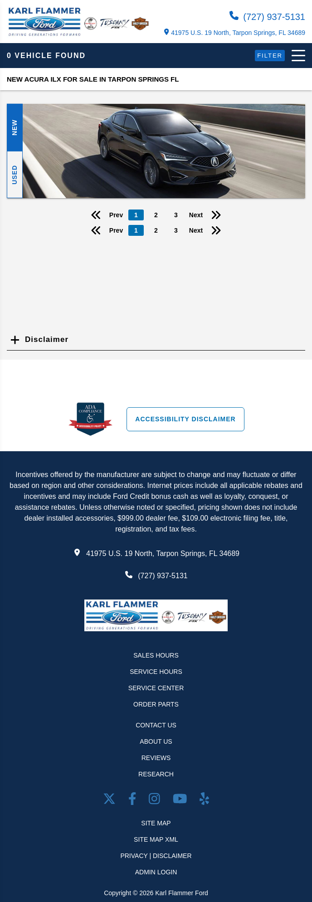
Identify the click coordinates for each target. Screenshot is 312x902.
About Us (156, 741)
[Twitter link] (111, 801)
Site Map (156, 823)
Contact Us (156, 725)
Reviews (156, 757)
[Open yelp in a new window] (204, 801)
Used (14, 174)
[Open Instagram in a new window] (156, 801)
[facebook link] (134, 801)
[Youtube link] (181, 801)
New (14, 127)
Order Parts (156, 704)
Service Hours (156, 671)
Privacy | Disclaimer (155, 855)
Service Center (156, 688)
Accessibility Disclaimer (185, 419)
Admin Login (156, 872)
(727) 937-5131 (267, 16)
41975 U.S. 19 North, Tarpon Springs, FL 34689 (234, 32)
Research (156, 774)
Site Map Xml (156, 839)
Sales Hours (156, 655)
